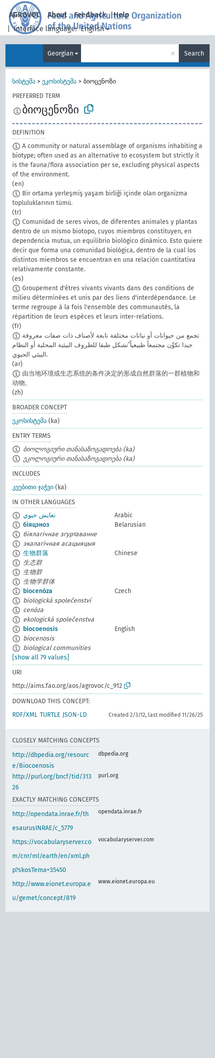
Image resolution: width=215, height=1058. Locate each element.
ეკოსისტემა (59, 81)
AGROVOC (24, 14)
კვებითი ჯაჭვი (32, 487)
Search (194, 53)
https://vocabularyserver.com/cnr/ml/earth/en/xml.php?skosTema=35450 (51, 856)
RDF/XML (25, 715)
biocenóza (38, 591)
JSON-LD (74, 715)
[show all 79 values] (40, 657)
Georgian (60, 53)
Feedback (90, 14)
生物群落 (35, 553)
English (92, 28)
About (57, 14)
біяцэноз (36, 525)
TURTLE (50, 715)
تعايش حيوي (39, 515)
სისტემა (23, 81)
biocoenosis (40, 629)
